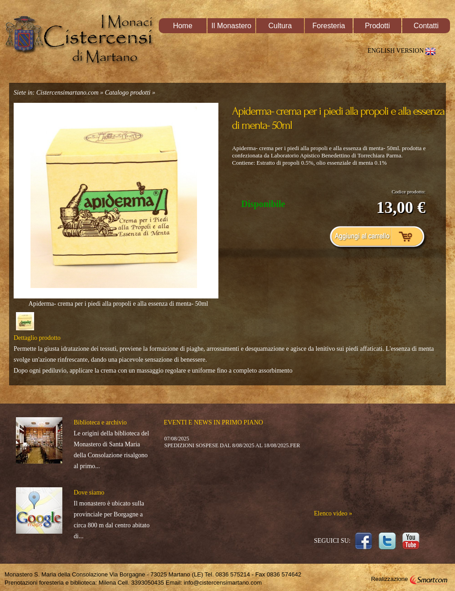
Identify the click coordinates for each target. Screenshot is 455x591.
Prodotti (377, 26)
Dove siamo (89, 492)
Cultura (280, 26)
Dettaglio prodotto (37, 337)
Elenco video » (333, 513)
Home (182, 26)
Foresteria (328, 26)
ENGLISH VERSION (403, 50)
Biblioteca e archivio (100, 422)
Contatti (426, 26)
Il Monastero (231, 26)
